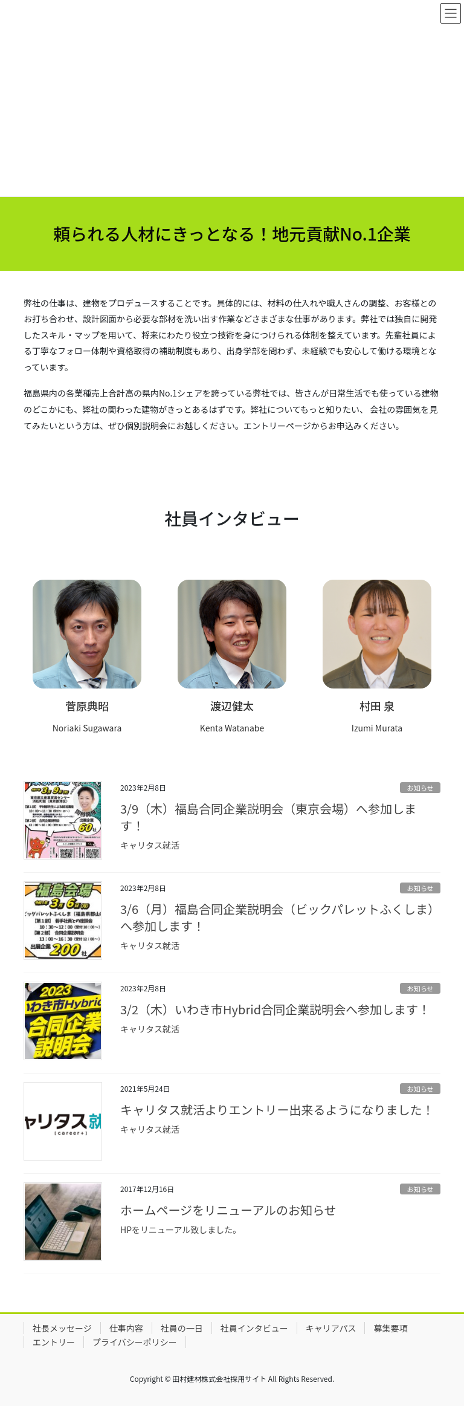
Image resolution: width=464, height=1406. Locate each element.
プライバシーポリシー (134, 1342)
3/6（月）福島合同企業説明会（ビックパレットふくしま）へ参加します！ (280, 917)
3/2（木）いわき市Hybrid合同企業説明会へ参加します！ (275, 1009)
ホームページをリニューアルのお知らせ (228, 1210)
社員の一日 (182, 1328)
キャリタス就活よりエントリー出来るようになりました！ (277, 1109)
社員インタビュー (254, 1328)
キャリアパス (331, 1328)
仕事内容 (126, 1328)
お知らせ (420, 787)
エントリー (54, 1342)
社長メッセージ (62, 1328)
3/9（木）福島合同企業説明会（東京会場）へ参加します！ (268, 817)
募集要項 (390, 1328)
